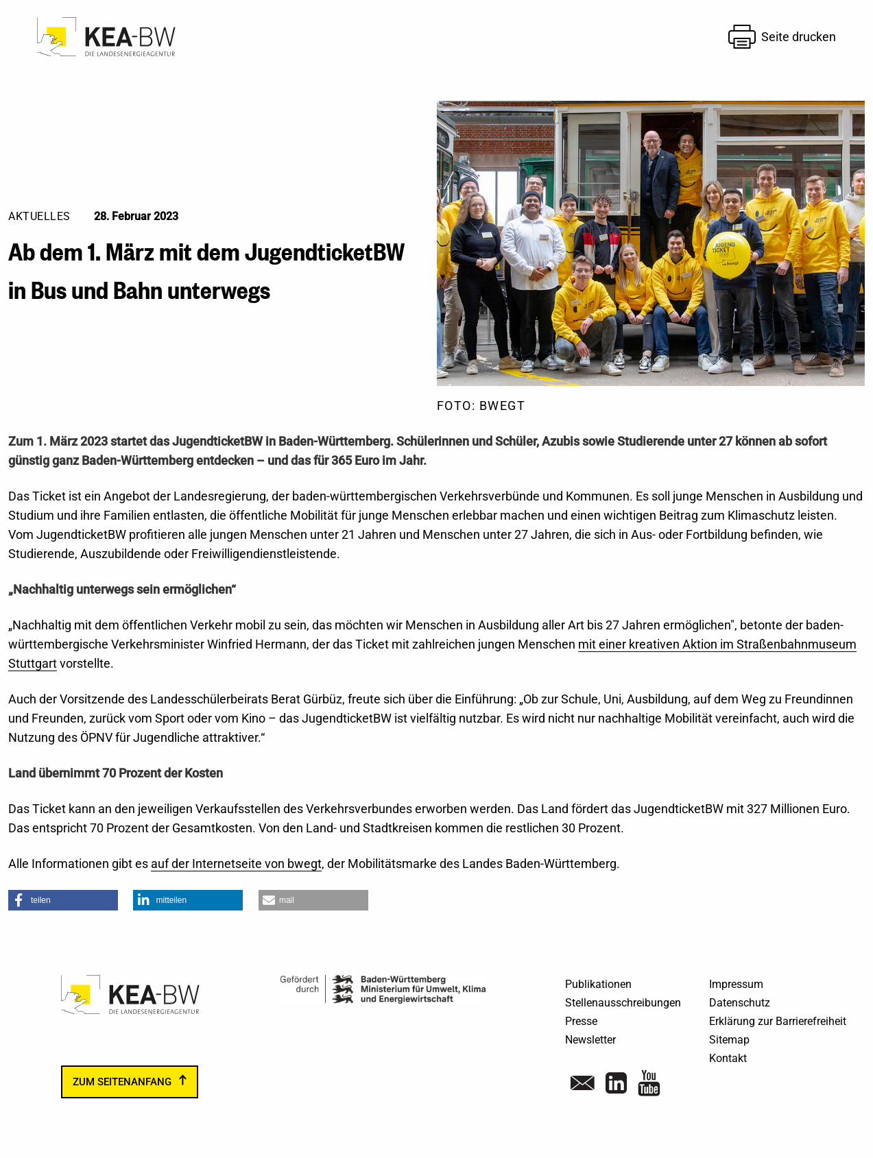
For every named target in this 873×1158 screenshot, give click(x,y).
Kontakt (728, 1058)
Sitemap (729, 1039)
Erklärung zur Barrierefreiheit (777, 1021)
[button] (63, 900)
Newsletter (590, 1039)
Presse (581, 1021)
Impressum (736, 984)
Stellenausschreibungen (623, 1002)
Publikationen (598, 984)
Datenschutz (739, 1002)
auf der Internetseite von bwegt (236, 863)
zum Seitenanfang (122, 1082)
